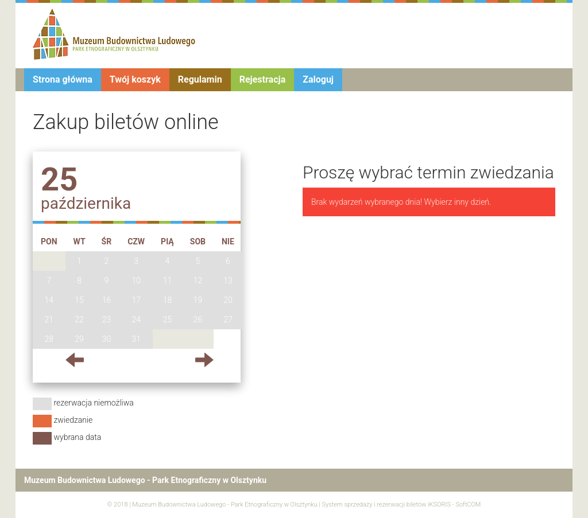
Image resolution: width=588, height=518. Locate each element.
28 (49, 339)
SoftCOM (468, 504)
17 (136, 300)
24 (136, 319)
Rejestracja (262, 79)
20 (228, 300)
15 (79, 300)
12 (198, 280)
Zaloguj (318, 79)
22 (79, 319)
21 (49, 319)
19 (198, 300)
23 (106, 319)
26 (198, 319)
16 (106, 300)
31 (136, 339)
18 (167, 300)
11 (167, 280)
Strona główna (62, 79)
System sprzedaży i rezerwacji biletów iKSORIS (386, 504)
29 (79, 339)
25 (167, 319)
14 (49, 300)
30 (106, 339)
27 (228, 319)
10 (136, 280)
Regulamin (200, 79)
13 (228, 280)
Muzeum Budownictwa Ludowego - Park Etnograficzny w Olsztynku (224, 504)
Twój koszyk (135, 79)
